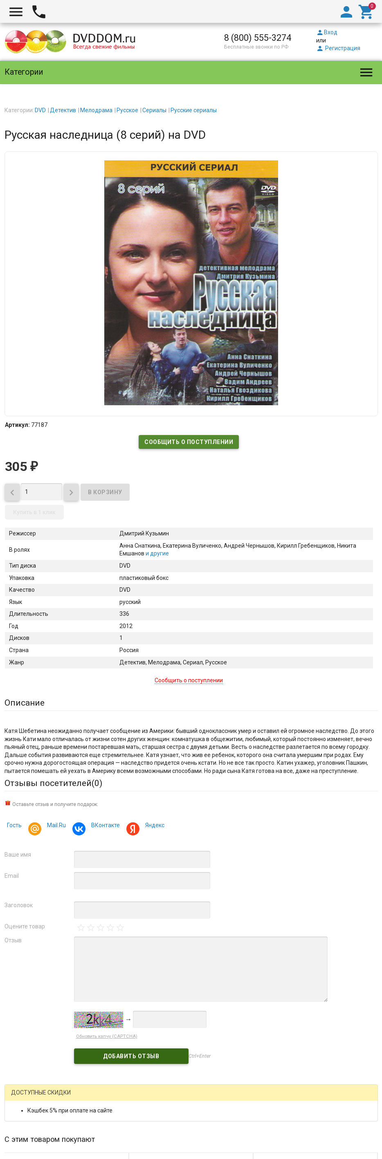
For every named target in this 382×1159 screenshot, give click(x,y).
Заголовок (18, 905)
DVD (40, 110)
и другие (156, 553)
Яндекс (153, 826)
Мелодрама (96, 110)
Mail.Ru (55, 826)
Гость (14, 825)
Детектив (63, 110)
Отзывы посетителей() (53, 783)
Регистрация (338, 48)
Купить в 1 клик (34, 512)
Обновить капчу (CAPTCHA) (106, 1036)
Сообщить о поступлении (188, 442)
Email (11, 876)
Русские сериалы (194, 110)
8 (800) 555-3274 (257, 38)
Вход (326, 32)
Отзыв (13, 940)
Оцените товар (24, 926)
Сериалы (154, 110)
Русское (127, 110)
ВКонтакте (104, 826)
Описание (24, 703)
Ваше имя (17, 854)
